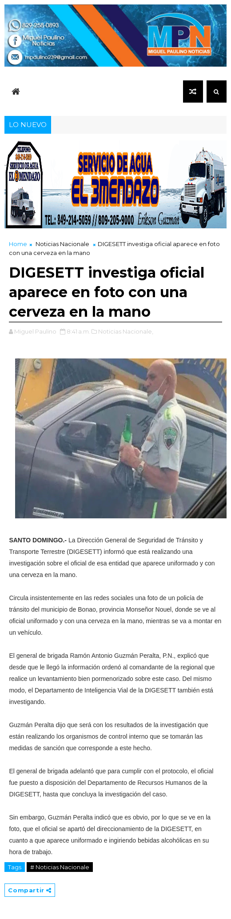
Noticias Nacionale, (125, 331)
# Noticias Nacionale (59, 867)
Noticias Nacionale (62, 243)
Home (18, 243)
